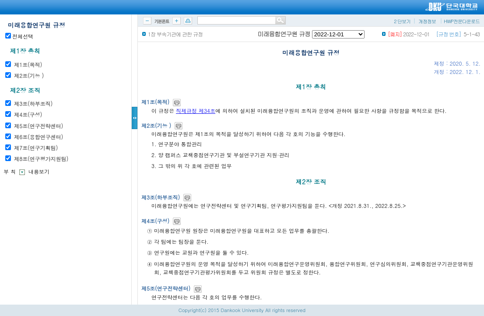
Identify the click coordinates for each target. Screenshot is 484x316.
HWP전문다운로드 (462, 21)
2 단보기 (402, 21)
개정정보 (427, 21)
